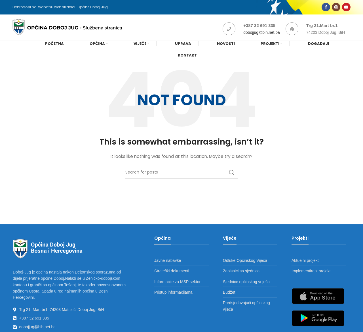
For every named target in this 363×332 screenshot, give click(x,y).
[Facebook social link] (326, 8)
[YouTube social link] (346, 8)
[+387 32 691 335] (229, 31)
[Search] (181, 175)
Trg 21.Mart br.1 (322, 27)
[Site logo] (70, 29)
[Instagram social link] (336, 8)
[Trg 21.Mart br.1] (292, 31)
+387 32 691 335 (259, 27)
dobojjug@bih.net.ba (261, 34)
